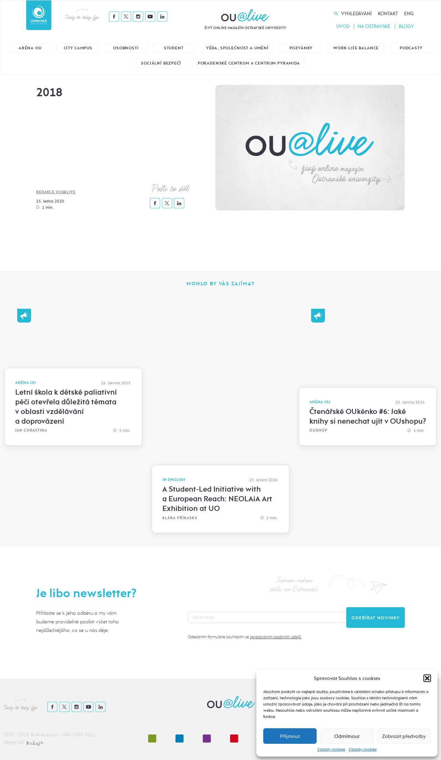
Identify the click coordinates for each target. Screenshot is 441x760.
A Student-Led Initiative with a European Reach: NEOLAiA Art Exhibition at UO (217, 498)
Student (174, 48)
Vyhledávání (356, 14)
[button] (427, 678)
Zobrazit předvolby (404, 736)
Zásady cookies (331, 749)
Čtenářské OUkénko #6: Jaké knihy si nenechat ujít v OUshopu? (367, 416)
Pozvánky (301, 48)
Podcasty (411, 48)
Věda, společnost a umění (237, 48)
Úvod (342, 26)
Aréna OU (30, 48)
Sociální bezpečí (161, 63)
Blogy (406, 26)
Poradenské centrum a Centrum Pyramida (249, 63)
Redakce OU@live (55, 192)
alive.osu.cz (46, 735)
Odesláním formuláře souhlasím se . (245, 636)
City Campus (78, 48)
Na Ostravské (374, 26)
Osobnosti (126, 48)
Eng (409, 14)
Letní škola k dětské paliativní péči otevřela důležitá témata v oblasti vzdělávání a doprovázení (66, 406)
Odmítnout (346, 736)
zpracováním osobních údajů (275, 636)
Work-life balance (356, 48)
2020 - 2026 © (19, 735)
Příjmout (290, 736)
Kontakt (388, 14)
